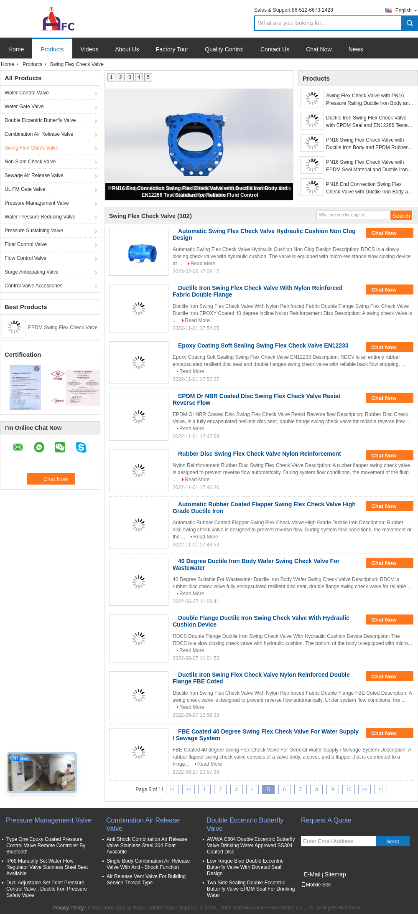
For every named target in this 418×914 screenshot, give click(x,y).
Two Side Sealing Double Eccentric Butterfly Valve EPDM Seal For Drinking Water (251, 889)
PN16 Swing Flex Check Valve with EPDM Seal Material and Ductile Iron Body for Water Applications (367, 166)
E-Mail (312, 874)
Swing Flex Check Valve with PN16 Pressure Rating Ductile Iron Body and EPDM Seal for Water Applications (368, 100)
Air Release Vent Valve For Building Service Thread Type (146, 879)
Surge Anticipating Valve (32, 272)
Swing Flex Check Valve (32, 148)
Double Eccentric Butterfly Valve (40, 120)
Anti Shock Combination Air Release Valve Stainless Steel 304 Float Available (147, 845)
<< (188, 789)
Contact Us (274, 49)
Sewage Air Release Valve (34, 175)
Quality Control (224, 49)
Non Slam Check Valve (30, 162)
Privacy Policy (68, 908)
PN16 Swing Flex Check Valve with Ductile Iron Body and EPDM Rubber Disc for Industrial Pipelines (367, 144)
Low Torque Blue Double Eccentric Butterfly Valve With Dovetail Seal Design (245, 867)
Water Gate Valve (24, 106)
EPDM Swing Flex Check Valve (63, 327)
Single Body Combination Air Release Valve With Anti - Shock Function (148, 864)
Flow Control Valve (25, 258)
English (406, 10)
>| (381, 789)
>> (364, 789)
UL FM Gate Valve (25, 189)
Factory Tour (172, 49)
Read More (203, 264)
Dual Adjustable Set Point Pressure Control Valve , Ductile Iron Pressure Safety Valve (46, 889)
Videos (90, 49)
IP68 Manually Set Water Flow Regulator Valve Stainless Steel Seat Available (47, 867)
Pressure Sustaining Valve (34, 231)
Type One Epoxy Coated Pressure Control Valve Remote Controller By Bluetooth (45, 845)
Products (52, 49)
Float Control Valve (26, 244)
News (356, 49)
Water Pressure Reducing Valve (40, 217)
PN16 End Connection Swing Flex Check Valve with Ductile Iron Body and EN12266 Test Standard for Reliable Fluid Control (369, 188)
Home (16, 49)
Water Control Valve (27, 93)
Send (392, 841)
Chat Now (318, 49)
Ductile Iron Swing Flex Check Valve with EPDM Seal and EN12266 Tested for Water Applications (368, 122)
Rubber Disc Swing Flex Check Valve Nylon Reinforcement (259, 453)
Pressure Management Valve (37, 203)
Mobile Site (316, 885)
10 (348, 789)
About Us (127, 49)
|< (172, 789)
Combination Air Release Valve (39, 134)
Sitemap (335, 874)
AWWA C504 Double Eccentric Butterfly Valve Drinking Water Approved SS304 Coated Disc (251, 845)
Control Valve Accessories (34, 286)
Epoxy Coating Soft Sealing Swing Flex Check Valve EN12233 (263, 345)
